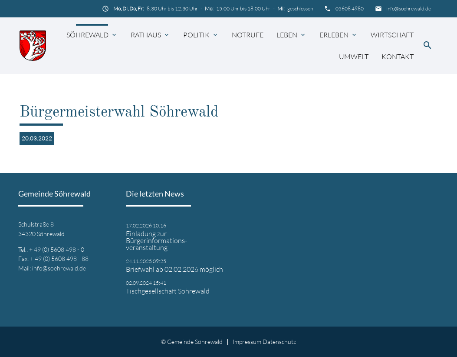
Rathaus (146, 34)
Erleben (334, 34)
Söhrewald (87, 34)
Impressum (247, 341)
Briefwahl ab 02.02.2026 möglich (174, 269)
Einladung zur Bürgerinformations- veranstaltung (156, 240)
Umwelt (353, 56)
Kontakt (397, 56)
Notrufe (247, 34)
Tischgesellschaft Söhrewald (168, 290)
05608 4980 (349, 8)
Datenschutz (279, 341)
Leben (286, 34)
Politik (196, 34)
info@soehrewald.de (408, 8)
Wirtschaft (392, 34)
